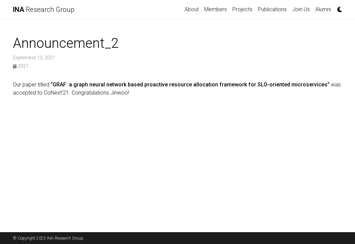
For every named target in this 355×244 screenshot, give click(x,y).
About (191, 9)
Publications (272, 9)
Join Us (301, 9)
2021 (21, 66)
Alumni (323, 9)
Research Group (43, 9)
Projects (242, 9)
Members (215, 9)
